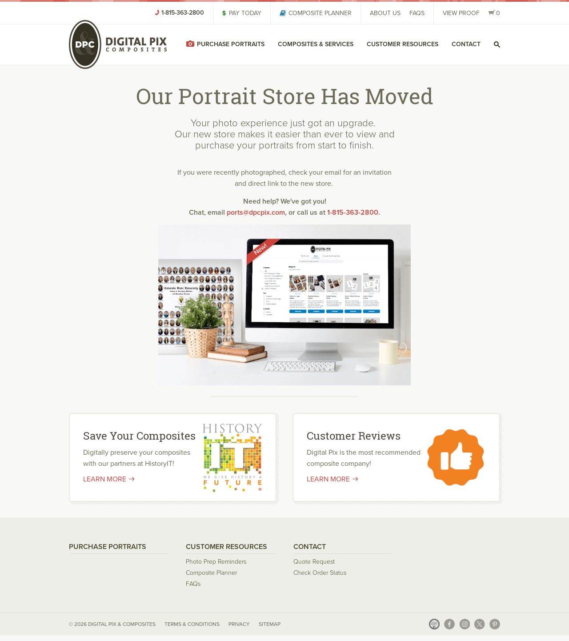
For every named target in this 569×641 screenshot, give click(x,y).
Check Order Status (319, 572)
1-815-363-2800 (352, 212)
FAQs (417, 12)
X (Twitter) (479, 624)
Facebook (449, 624)
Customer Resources (402, 44)
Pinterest (494, 624)
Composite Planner (320, 12)
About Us (385, 12)
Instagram (464, 624)
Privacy (239, 624)
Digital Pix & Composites (118, 44)
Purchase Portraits (230, 44)
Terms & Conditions (192, 624)
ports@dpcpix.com (256, 212)
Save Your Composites (139, 436)
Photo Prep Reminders (216, 561)
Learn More (104, 479)
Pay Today (245, 12)
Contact (466, 44)
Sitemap (269, 624)
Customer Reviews (354, 436)
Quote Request (314, 561)
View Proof (461, 12)
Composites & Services (315, 44)
